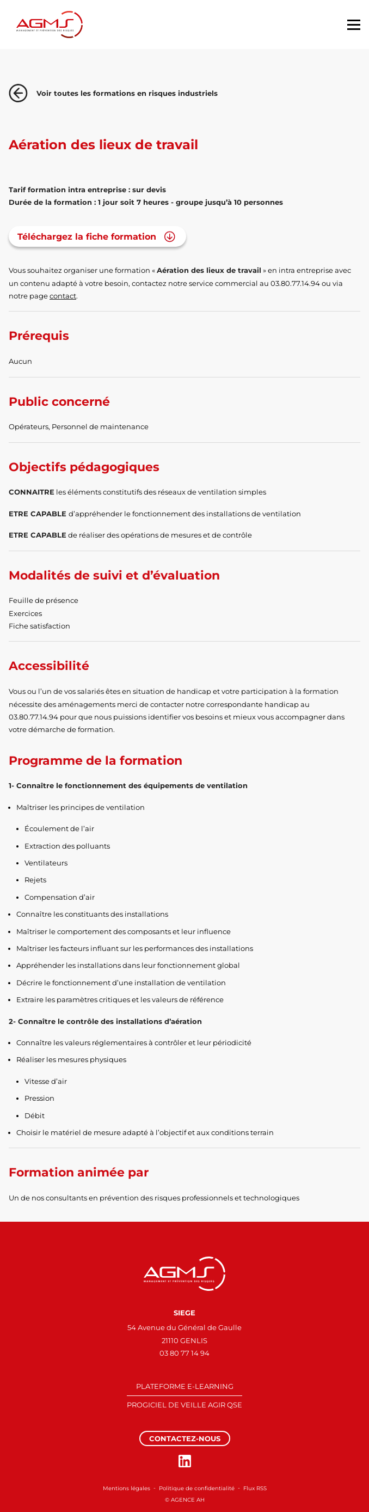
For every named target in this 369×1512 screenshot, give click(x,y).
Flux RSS (255, 1488)
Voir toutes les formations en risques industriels (113, 93)
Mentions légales (126, 1488)
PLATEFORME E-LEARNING (184, 1386)
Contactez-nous (184, 1438)
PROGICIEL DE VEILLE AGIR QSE (184, 1404)
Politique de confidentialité (197, 1488)
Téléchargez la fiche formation (86, 236)
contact (63, 295)
